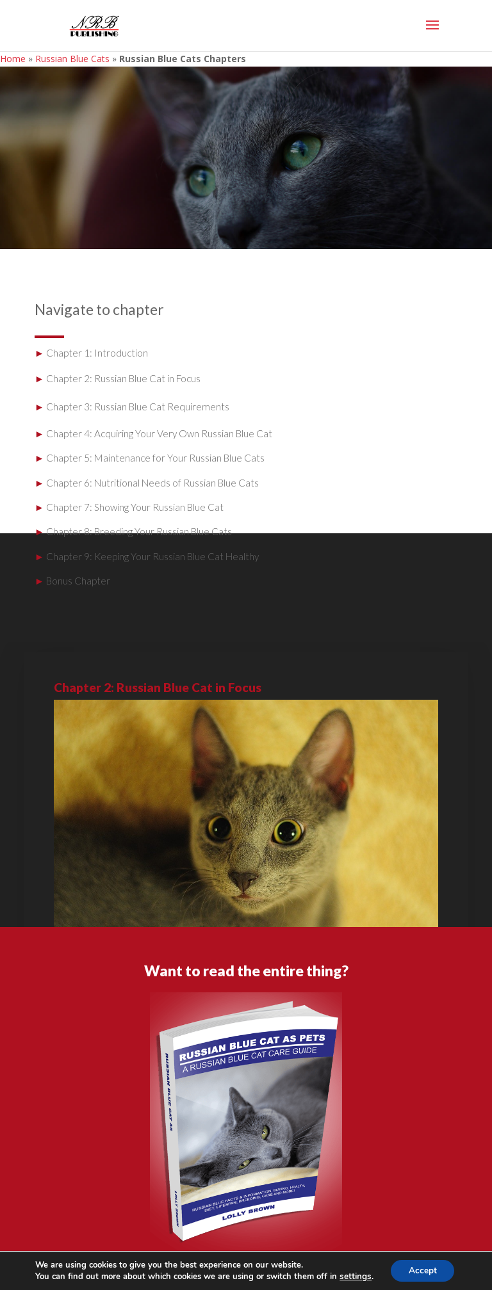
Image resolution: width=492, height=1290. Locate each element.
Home (13, 58)
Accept (422, 1270)
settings (353, 1276)
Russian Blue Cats (72, 58)
